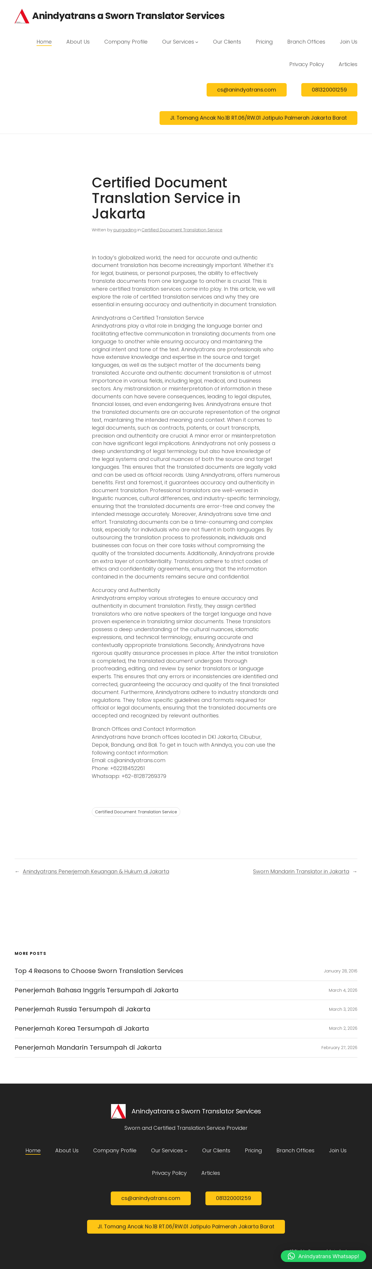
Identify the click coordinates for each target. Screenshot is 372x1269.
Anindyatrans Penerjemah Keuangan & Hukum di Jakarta (96, 871)
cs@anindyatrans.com (246, 89)
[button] (323, 1256)
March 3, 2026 (343, 1009)
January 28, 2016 (340, 971)
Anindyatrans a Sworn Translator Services (128, 15)
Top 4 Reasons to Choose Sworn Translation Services (99, 970)
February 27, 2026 (339, 1048)
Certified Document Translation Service (181, 230)
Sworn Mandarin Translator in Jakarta (301, 871)
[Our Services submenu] (196, 42)
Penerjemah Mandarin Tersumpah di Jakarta (88, 1047)
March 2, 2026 (343, 1028)
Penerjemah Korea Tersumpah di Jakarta (82, 1028)
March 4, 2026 (343, 990)
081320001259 (329, 89)
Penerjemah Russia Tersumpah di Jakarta (82, 1009)
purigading (124, 230)
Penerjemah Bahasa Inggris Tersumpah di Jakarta (97, 990)
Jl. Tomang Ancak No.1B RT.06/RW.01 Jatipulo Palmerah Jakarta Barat (258, 117)
